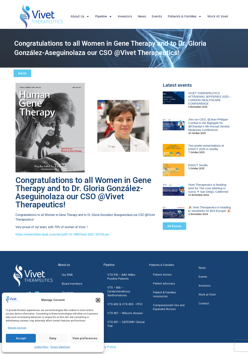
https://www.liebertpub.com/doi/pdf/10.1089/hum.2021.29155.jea (62, 234)
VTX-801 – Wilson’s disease (125, 313)
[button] (98, 300)
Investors (125, 16)
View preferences (84, 338)
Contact (204, 303)
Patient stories (162, 274)
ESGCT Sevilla (198, 165)
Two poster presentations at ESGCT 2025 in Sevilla (206, 147)
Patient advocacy (164, 283)
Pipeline (103, 16)
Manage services (17, 328)
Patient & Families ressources (164, 294)
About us (80, 16)
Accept (21, 338)
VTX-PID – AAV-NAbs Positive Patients (121, 276)
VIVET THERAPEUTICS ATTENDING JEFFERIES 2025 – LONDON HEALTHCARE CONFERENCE (209, 98)
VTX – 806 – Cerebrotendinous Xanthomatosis (118, 291)
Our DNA (67, 275)
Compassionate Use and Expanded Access (168, 307)
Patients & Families (185, 16)
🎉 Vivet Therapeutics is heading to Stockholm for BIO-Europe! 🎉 (209, 209)
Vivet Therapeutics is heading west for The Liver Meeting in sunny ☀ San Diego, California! (208, 188)
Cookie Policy (41, 347)
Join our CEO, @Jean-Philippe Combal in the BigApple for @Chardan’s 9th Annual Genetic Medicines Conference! (209, 124)
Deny (52, 338)
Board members (72, 283)
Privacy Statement (60, 347)
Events (157, 16)
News (142, 16)
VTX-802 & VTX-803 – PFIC (125, 304)
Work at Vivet (217, 16)
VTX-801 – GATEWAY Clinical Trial (126, 324)
